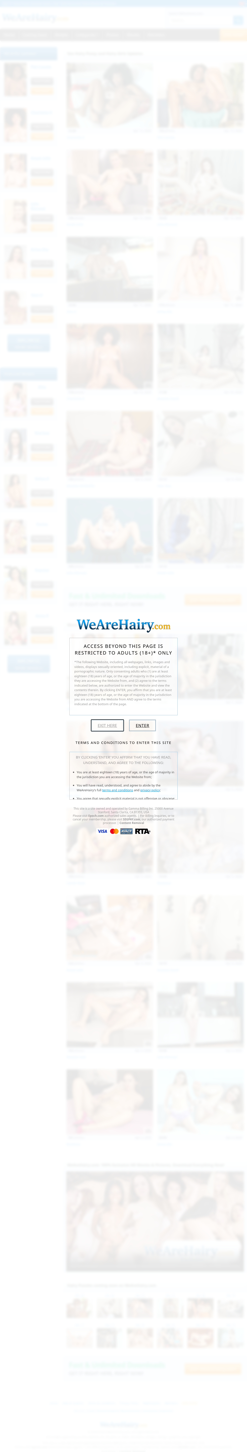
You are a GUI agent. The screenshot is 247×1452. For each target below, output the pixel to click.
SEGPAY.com (131, 819)
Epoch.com (96, 816)
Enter (142, 725)
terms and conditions (117, 790)
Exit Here (107, 725)
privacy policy (150, 790)
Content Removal (131, 823)
